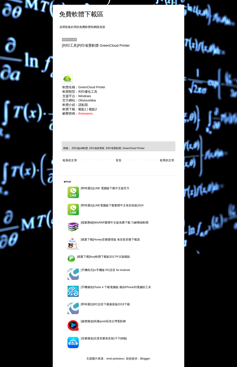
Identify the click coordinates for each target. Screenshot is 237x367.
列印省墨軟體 (113, 148)
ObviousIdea (87, 100)
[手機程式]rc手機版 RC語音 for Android (105, 270)
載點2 (93, 109)
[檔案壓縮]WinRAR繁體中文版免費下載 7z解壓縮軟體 (114, 222)
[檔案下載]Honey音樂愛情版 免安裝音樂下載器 (110, 239)
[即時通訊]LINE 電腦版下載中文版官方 (105, 188)
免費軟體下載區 (81, 14)
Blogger (145, 358)
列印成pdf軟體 (80, 148)
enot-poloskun (115, 358)
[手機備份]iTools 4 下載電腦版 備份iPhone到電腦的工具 (116, 287)
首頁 (118, 160)
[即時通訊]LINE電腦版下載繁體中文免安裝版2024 (112, 205)
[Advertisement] (119, 59)
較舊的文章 (167, 160)
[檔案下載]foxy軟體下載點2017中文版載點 (103, 256)
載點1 (82, 109)
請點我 (83, 105)
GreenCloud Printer (133, 148)
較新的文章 (70, 160)
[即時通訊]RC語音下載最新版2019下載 (105, 304)
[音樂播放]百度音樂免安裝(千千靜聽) (104, 338)
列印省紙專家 (96, 148)
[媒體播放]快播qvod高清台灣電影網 (103, 321)
